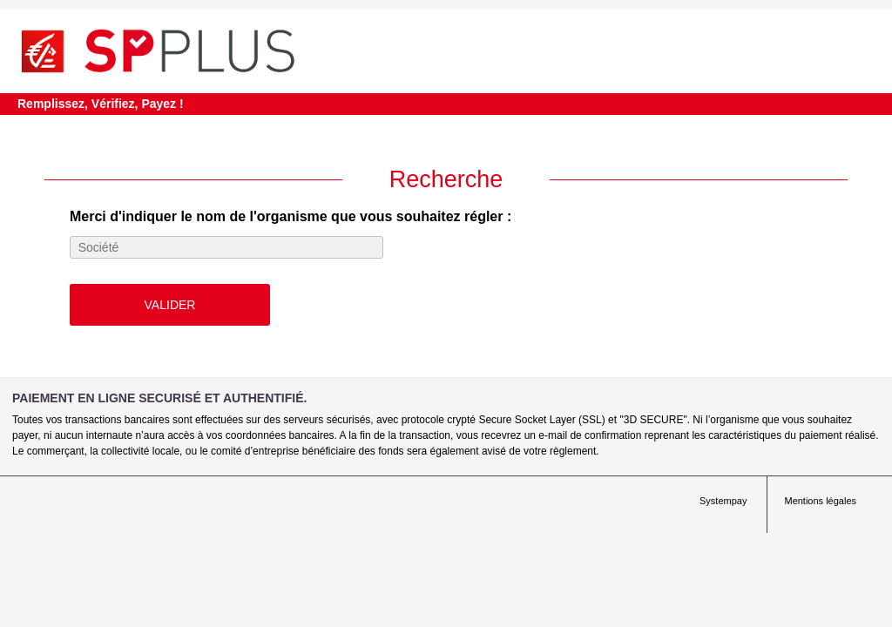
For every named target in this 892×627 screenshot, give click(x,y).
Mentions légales (820, 501)
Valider (170, 305)
